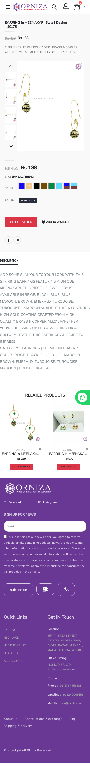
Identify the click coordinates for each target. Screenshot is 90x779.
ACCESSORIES (13, 661)
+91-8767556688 (70, 686)
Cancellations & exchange (43, 719)
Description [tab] (9, 260)
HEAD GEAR (12, 653)
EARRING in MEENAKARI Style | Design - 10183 (21, 454)
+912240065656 (72, 695)
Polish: (10, 200)
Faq (72, 719)
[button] (54, 8)
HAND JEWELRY (15, 645)
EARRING (20, 449)
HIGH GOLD (28, 200)
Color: (9, 188)
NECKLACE (11, 638)
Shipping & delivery (18, 726)
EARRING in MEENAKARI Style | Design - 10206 (68, 454)
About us (10, 719)
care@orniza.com (71, 703)
